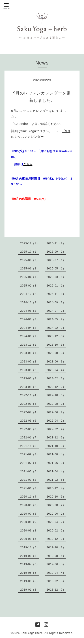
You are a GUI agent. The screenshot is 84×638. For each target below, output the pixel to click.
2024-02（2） (56, 327)
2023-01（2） (29, 387)
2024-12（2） (29, 294)
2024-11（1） (56, 294)
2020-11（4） (29, 496)
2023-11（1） (29, 344)
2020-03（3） (29, 530)
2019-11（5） (29, 547)
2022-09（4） (29, 403)
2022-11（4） (29, 395)
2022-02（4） (56, 429)
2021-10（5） (56, 446)
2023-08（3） (56, 353)
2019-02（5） (56, 581)
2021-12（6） (56, 437)
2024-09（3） (56, 302)
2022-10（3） (56, 395)
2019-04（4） (56, 572)
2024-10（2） (29, 302)
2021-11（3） (29, 446)
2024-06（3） (29, 319)
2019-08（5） (56, 556)
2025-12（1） (29, 243)
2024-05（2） (56, 319)
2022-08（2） (56, 403)
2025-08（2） (29, 260)
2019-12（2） (56, 538)
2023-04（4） (56, 370)
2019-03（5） (29, 581)
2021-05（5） (29, 471)
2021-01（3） (29, 488)
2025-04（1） (29, 277)
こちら (27, 164)
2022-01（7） (29, 437)
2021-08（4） (56, 454)
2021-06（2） (56, 463)
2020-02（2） (56, 530)
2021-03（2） (29, 479)
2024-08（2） (29, 310)
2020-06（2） (56, 513)
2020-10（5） (56, 496)
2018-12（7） (56, 589)
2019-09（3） (29, 556)
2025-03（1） (56, 277)
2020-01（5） (29, 538)
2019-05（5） (29, 572)
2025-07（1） (56, 260)
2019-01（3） (29, 589)
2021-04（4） (56, 471)
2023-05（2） (29, 370)
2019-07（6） (29, 564)
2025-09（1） (56, 251)
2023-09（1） (29, 353)
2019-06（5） (56, 564)
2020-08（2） (56, 505)
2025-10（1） (29, 251)
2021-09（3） (29, 454)
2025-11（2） (56, 243)
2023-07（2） (29, 361)
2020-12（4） (56, 488)
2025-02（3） (29, 285)
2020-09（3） (29, 505)
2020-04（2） (56, 522)
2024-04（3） (29, 327)
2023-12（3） (56, 336)
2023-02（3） (56, 378)
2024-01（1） (29, 336)
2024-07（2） (56, 310)
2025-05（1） (56, 268)
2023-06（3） (56, 361)
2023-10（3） (56, 344)
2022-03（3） (29, 429)
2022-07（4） (29, 412)
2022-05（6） (29, 420)
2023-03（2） (29, 378)
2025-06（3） (29, 268)
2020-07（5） (29, 513)
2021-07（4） (29, 463)
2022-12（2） (56, 387)
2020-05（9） (29, 522)
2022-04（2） (56, 420)
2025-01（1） (56, 285)
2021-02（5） (56, 479)
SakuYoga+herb (32, 633)
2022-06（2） (56, 412)
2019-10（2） (56, 547)
